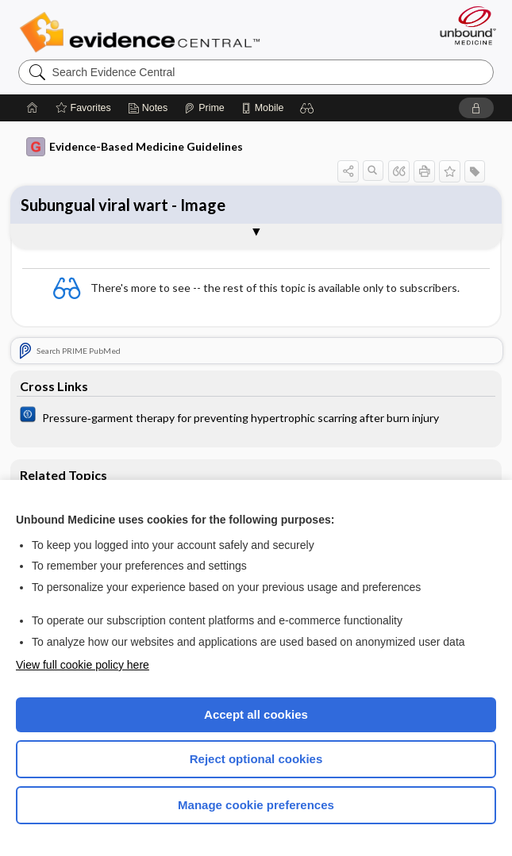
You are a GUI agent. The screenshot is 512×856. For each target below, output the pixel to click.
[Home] (32, 107)
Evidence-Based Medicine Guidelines (134, 146)
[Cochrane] (256, 416)
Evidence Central (143, 32)
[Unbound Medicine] (463, 25)
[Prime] (204, 107)
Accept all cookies (256, 714)
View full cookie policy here (82, 664)
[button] (307, 107)
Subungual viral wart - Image (123, 204)
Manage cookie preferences (256, 805)
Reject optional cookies (256, 759)
